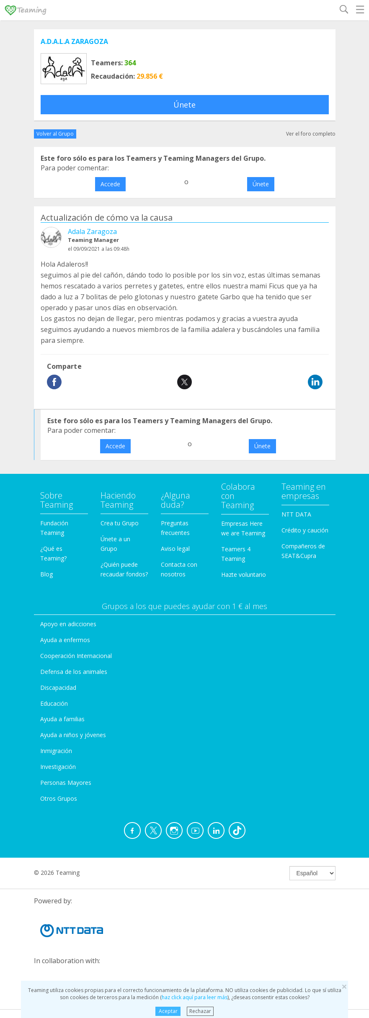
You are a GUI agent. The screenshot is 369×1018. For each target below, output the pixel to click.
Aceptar (168, 1011)
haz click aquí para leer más (194, 997)
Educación (54, 703)
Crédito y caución (304, 530)
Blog (46, 574)
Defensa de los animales (73, 672)
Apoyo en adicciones (68, 624)
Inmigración (56, 751)
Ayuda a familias (62, 719)
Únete (184, 105)
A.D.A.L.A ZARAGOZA (74, 41)
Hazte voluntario (243, 574)
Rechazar (200, 1011)
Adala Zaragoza (92, 231)
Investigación (58, 767)
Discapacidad (58, 688)
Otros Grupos (58, 798)
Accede (110, 184)
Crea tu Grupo (120, 523)
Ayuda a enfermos (65, 640)
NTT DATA (296, 514)
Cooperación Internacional (76, 656)
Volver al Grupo (55, 133)
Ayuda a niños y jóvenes (73, 735)
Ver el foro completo (310, 133)
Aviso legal (175, 549)
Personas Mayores (65, 783)
